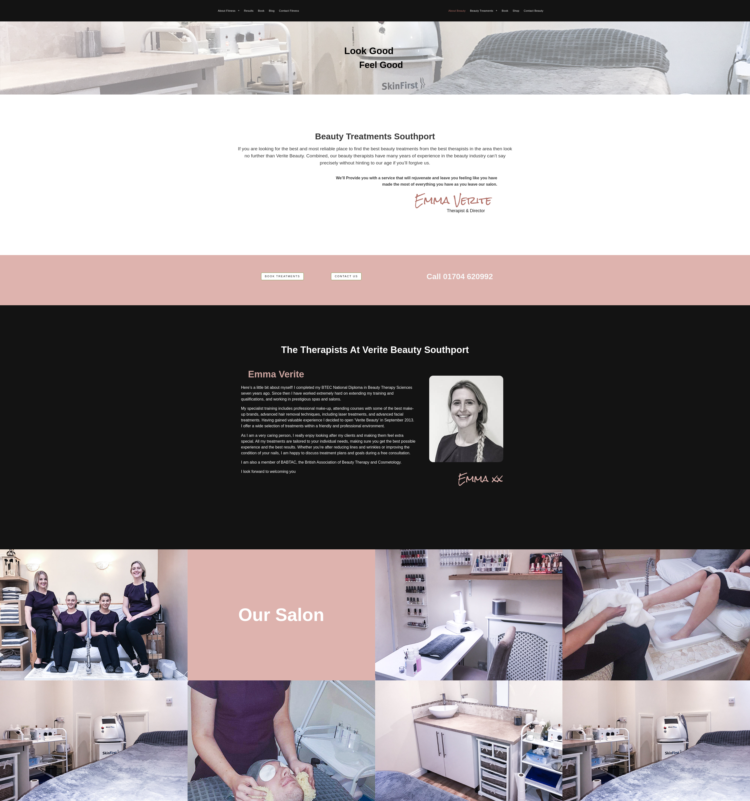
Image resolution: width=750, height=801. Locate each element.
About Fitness (228, 10)
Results (249, 10)
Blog (272, 10)
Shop (516, 10)
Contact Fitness (289, 10)
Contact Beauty (533, 10)
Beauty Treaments (483, 10)
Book (261, 10)
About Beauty (457, 10)
